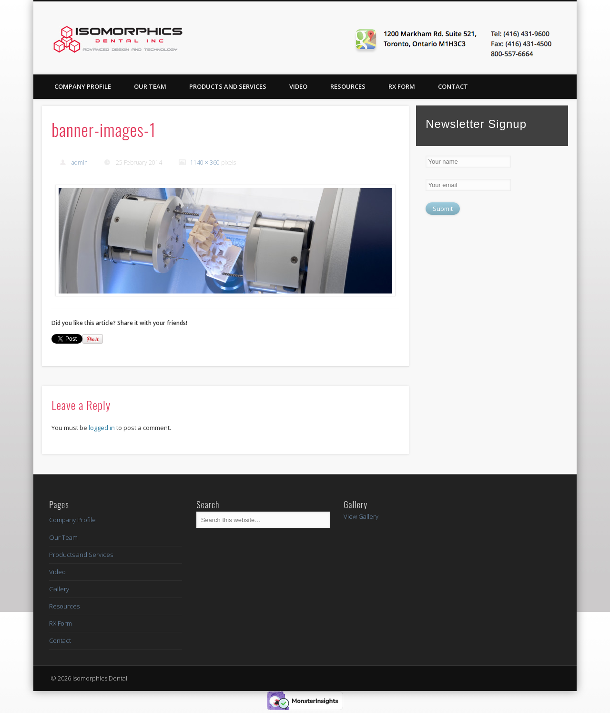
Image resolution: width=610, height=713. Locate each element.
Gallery (59, 589)
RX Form (401, 86)
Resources (348, 86)
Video (298, 86)
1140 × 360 (205, 162)
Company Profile (82, 86)
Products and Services (227, 86)
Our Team (150, 86)
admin (79, 162)
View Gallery (361, 516)
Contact (453, 86)
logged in (102, 427)
